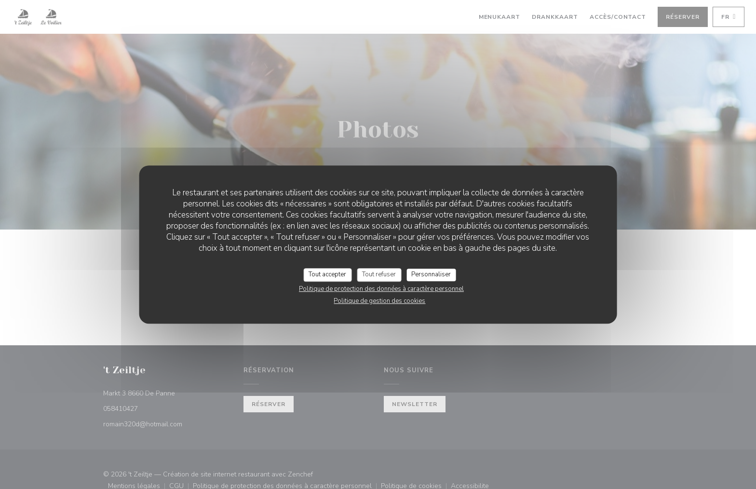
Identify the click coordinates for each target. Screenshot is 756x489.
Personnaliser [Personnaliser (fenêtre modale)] (431, 274)
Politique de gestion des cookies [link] (379, 301)
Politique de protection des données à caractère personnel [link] (381, 289)
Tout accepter (327, 274)
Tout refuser (379, 274)
